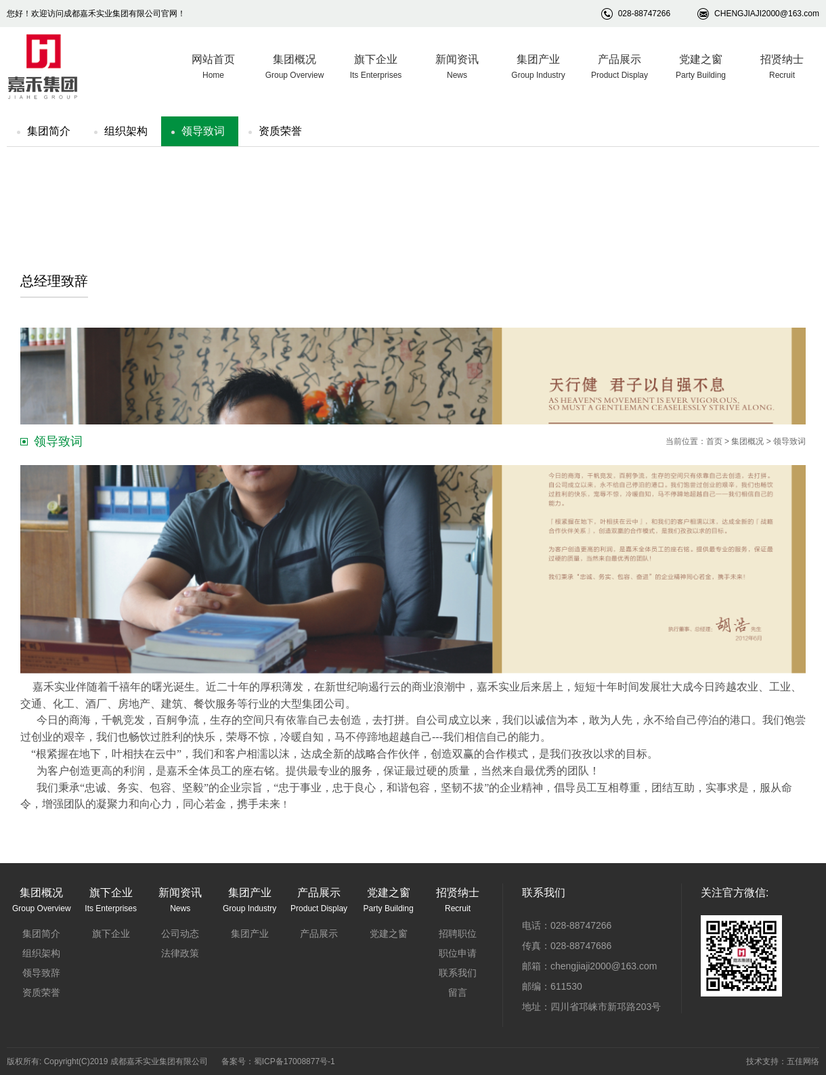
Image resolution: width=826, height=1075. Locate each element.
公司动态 (180, 933)
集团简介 (48, 131)
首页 (714, 441)
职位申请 (458, 953)
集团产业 (250, 933)
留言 (457, 992)
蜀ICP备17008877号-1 (294, 1061)
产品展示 (319, 933)
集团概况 (747, 441)
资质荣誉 (280, 131)
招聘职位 (458, 933)
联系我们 (458, 972)
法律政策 (180, 953)
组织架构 (126, 131)
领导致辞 (41, 972)
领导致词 (203, 131)
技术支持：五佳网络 (782, 1061)
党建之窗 (389, 933)
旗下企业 (111, 933)
